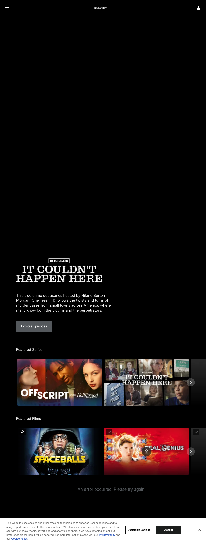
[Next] (191, 382)
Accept (168, 529)
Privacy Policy (107, 535)
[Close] (199, 529)
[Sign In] (198, 8)
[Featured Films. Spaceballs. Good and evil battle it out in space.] (59, 451)
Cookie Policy (19, 539)
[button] (7, 8)
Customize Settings (139, 529)
